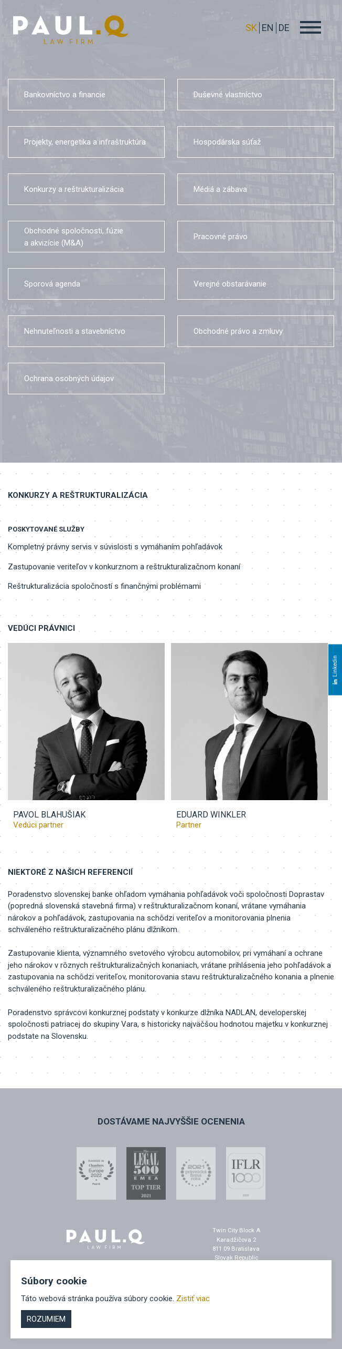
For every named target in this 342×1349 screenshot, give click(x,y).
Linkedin (335, 669)
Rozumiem (46, 1319)
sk (251, 27)
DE (284, 27)
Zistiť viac (193, 1298)
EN (268, 27)
